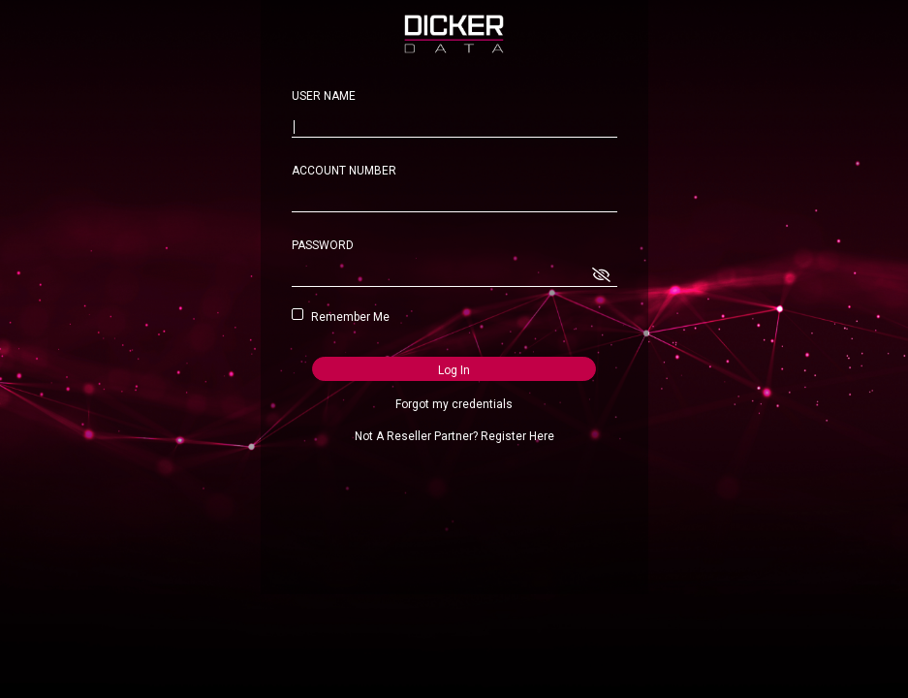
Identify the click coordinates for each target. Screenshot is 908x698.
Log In (454, 370)
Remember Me (347, 317)
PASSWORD (323, 245)
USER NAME (324, 96)
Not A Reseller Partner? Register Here (454, 436)
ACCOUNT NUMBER (344, 170)
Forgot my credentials (454, 404)
